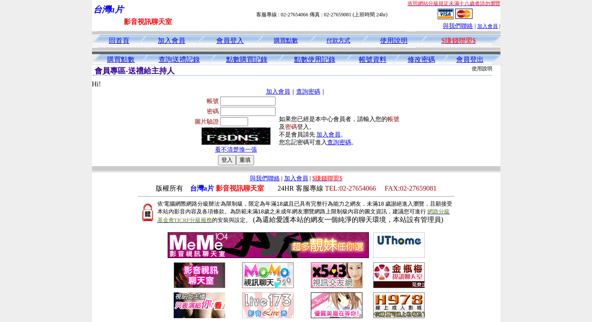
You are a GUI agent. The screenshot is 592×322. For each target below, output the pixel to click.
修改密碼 (421, 59)
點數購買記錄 (246, 59)
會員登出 (470, 59)
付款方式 (338, 40)
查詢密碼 (308, 91)
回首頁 (119, 40)
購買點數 (286, 40)
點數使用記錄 (314, 59)
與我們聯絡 (458, 26)
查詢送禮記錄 (179, 59)
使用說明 (394, 40)
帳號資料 (372, 59)
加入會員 (487, 26)
